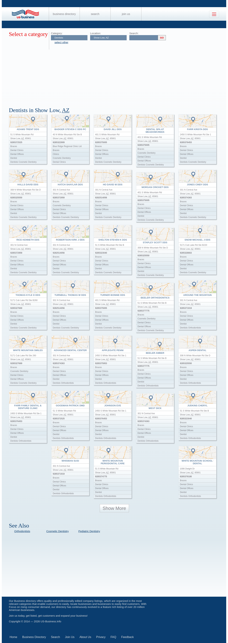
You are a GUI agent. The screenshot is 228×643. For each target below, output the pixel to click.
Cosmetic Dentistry (57, 531)
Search (95, 14)
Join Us (126, 14)
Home (13, 637)
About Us (85, 637)
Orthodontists (22, 531)
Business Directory (64, 14)
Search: (134, 33)
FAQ (113, 637)
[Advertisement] (116, 76)
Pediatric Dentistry (89, 531)
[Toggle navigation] (214, 14)
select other (61, 42)
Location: (95, 33)
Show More (114, 508)
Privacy (100, 637)
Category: (57, 33)
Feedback (127, 637)
